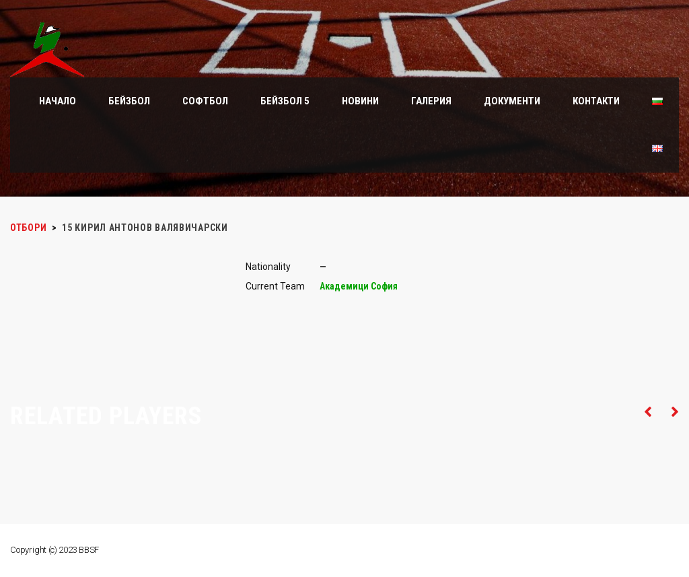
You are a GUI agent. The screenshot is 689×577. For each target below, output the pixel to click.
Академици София (359, 286)
